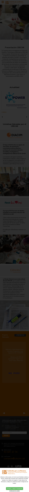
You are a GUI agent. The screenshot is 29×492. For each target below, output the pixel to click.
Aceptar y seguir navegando (14, 488)
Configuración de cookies (14, 490)
